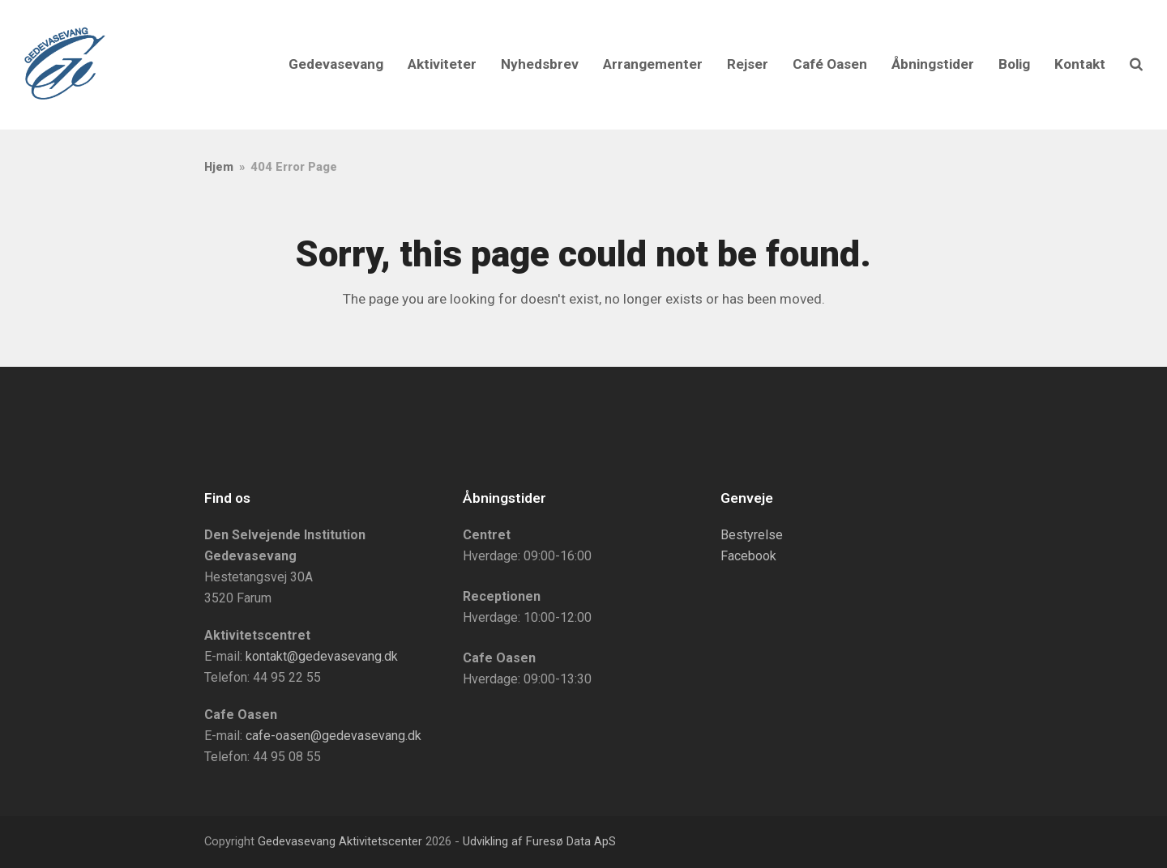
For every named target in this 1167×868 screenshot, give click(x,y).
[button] (1136, 65)
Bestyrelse (751, 534)
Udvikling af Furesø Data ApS (539, 841)
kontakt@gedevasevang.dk (322, 656)
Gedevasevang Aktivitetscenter (340, 841)
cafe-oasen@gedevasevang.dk (333, 735)
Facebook (748, 556)
